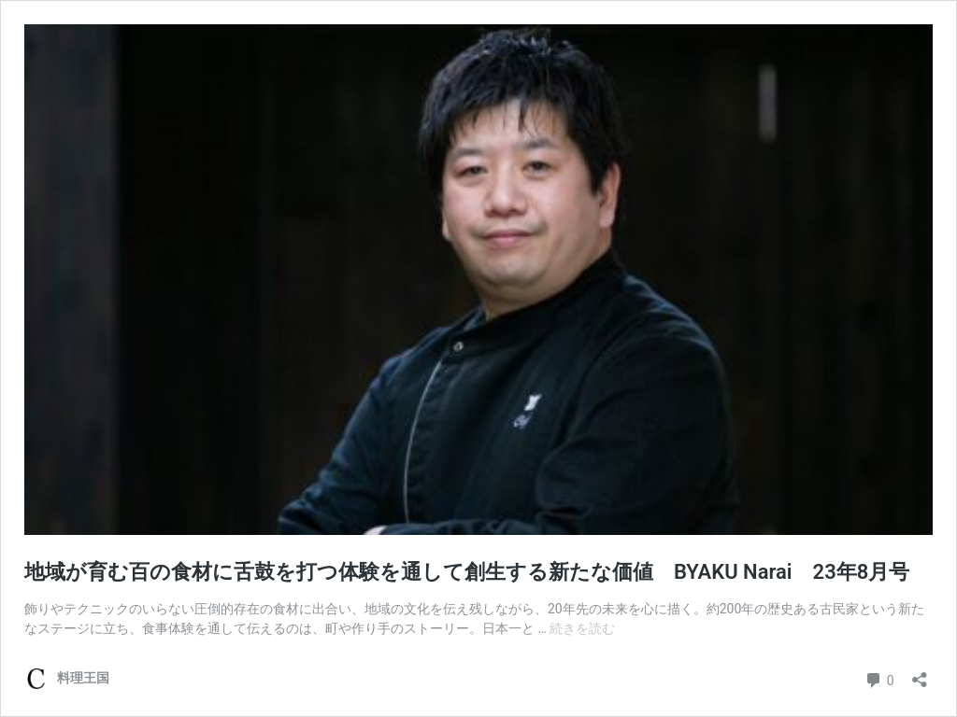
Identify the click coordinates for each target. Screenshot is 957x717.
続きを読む (582, 628)
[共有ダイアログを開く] (920, 673)
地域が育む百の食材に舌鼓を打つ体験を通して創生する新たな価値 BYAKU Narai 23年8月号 (477, 571)
